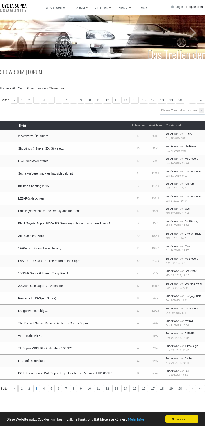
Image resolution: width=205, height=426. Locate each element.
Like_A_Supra (193, 171)
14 (125, 100)
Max (187, 246)
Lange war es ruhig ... (33, 311)
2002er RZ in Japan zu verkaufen (41, 286)
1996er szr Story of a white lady (39, 248)
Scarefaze (191, 271)
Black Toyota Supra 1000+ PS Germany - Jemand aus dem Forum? (64, 223)
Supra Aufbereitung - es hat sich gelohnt (45, 173)
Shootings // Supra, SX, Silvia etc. (41, 148)
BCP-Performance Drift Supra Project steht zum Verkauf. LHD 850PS (65, 373)
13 (116, 100)
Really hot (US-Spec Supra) (37, 298)
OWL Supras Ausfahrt (33, 161)
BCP (187, 371)
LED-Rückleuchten (31, 198)
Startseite (55, 7)
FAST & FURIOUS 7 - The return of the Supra (49, 261)
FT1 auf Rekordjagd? (32, 360)
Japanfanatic (192, 308)
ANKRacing (191, 221)
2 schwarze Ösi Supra (33, 136)
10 (89, 100)
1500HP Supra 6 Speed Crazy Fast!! (43, 273)
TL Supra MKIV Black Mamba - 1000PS (45, 348)
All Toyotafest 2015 (31, 236)
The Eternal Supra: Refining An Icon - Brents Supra (53, 323)
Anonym (189, 183)
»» (201, 100)
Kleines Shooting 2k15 (33, 186)
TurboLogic (191, 346)
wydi (187, 208)
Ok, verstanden (182, 419)
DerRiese (190, 146)
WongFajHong (193, 283)
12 (107, 100)
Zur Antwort (172, 133)
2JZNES (190, 333)
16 (144, 100)
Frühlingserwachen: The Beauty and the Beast (49, 211)
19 (171, 100)
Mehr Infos (136, 419)
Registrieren (194, 7)
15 (135, 100)
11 (98, 100)
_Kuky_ (189, 133)
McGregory (191, 158)
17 (153, 100)
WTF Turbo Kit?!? (30, 336)
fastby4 (189, 321)
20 (180, 100)
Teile (143, 7)
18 (162, 100)
